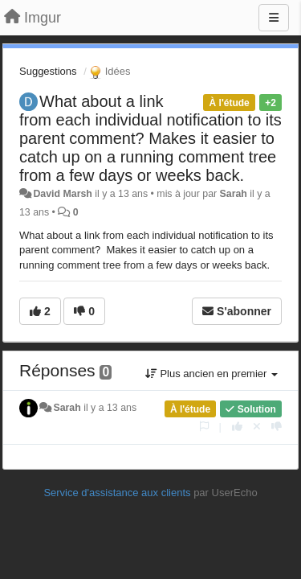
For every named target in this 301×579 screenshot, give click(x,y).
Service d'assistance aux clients (116, 493)
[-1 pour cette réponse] (276, 427)
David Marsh (62, 193)
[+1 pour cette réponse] (237, 427)
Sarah (233, 193)
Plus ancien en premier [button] (211, 374)
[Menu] (273, 17)
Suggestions (48, 71)
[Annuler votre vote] (257, 427)
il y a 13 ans (109, 407)
